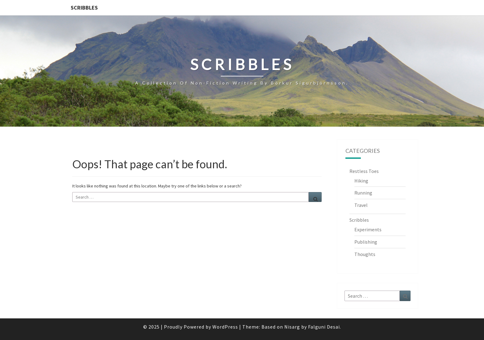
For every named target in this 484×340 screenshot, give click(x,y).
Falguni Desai (324, 327)
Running (363, 193)
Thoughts (364, 254)
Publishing (365, 242)
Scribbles (84, 7)
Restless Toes (364, 171)
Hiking (361, 181)
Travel (361, 205)
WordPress (225, 327)
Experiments (368, 229)
